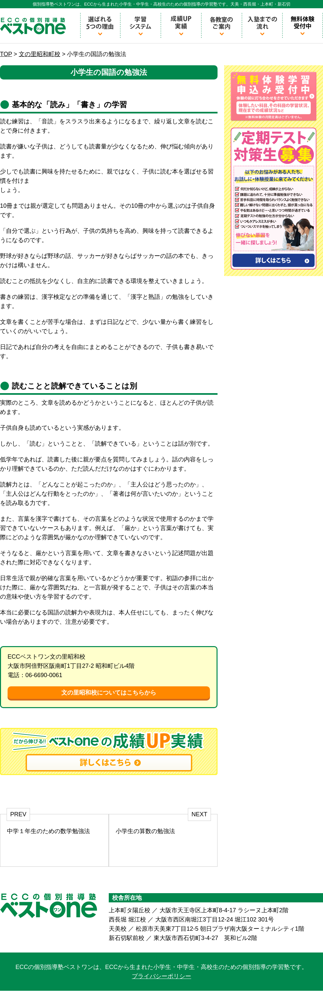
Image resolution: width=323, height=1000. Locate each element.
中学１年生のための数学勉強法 (48, 831)
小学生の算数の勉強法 (145, 831)
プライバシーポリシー (161, 976)
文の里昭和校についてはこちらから (108, 692)
